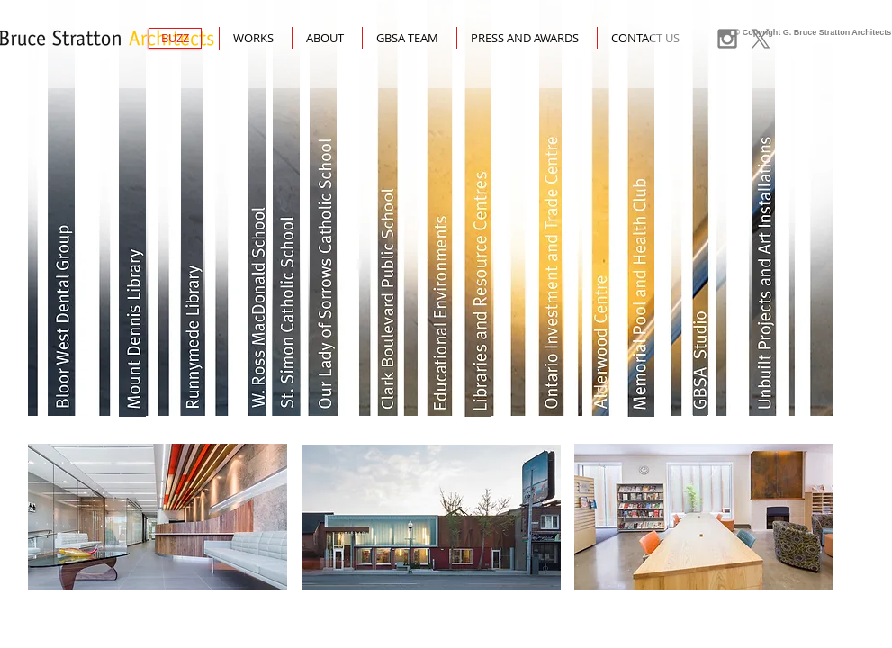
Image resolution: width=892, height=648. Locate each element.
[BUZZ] (175, 38)
